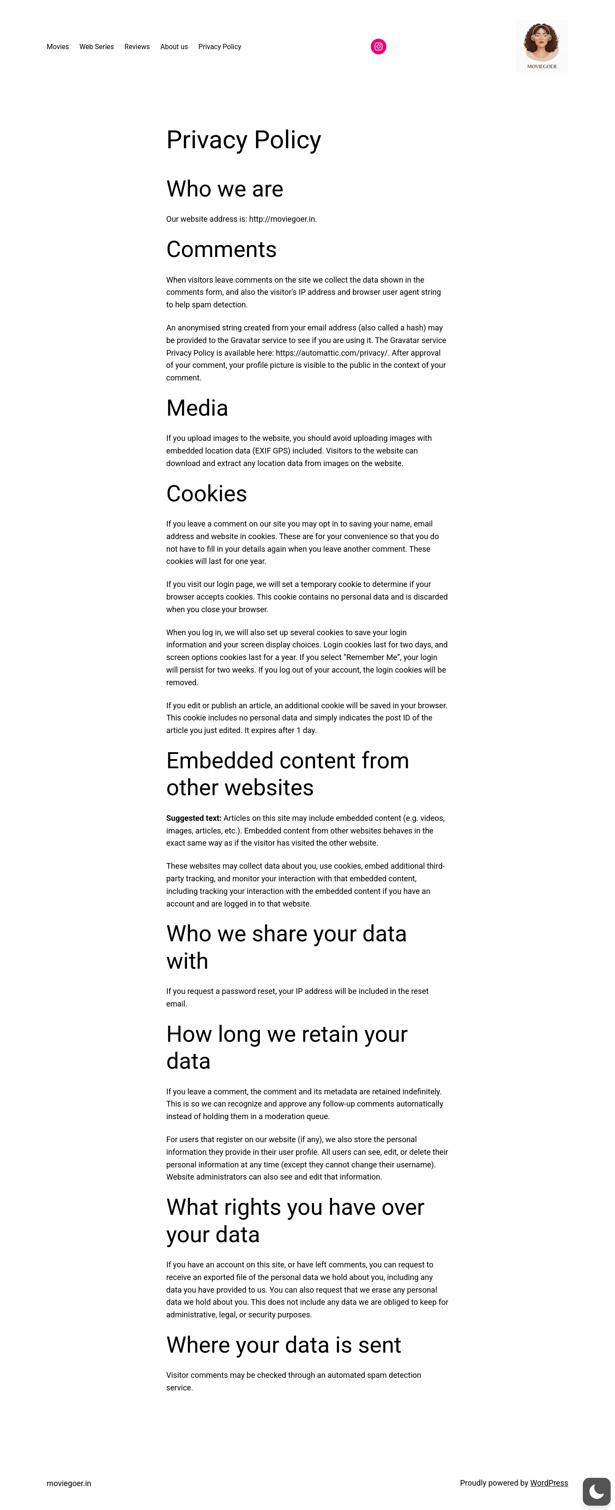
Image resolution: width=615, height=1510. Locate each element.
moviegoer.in (69, 1483)
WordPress (549, 1482)
